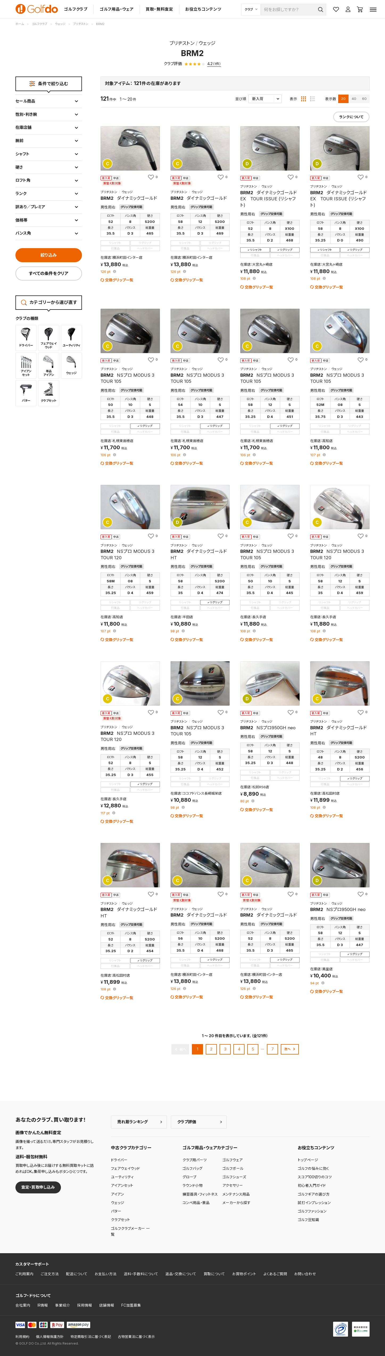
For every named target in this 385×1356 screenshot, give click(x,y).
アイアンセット (122, 1185)
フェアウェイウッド (125, 1168)
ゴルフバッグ (192, 1168)
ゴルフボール (232, 1168)
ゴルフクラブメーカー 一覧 (130, 1231)
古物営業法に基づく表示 (136, 1337)
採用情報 (84, 1305)
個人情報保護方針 (50, 1337)
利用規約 (22, 1337)
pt (106, 272)
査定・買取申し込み (38, 1187)
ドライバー (119, 1160)
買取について (214, 1274)
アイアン (117, 1194)
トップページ (308, 1160)
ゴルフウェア (232, 1160)
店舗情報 (106, 1305)
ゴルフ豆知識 (308, 1220)
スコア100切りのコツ (315, 1177)
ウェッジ (117, 1203)
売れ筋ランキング (132, 1121)
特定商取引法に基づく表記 (91, 1337)
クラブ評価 (186, 1121)
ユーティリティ (122, 1177)
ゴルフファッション (312, 1211)
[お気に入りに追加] (152, 177)
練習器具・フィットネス (200, 1194)
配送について (77, 1274)
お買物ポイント (244, 1274)
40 (354, 98)
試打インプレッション (314, 1203)
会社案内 (22, 1305)
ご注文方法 (50, 1274)
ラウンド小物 (193, 1185)
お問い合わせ (305, 1274)
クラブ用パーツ (195, 1160)
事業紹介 (62, 1305)
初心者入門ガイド (312, 1185)
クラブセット (120, 1220)
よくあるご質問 (275, 1274)
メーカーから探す (236, 1203)
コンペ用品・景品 (196, 1203)
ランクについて (351, 117)
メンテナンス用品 (236, 1194)
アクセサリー (232, 1185)
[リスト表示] (312, 98)
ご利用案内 (24, 1274)
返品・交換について (180, 1274)
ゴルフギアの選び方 (314, 1194)
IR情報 (43, 1305)
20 (343, 98)
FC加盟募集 (131, 1305)
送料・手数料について (141, 1274)
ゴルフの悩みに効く (313, 1168)
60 (364, 98)
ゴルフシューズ (234, 1177)
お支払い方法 (106, 1274)
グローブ (189, 1177)
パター (116, 1211)
